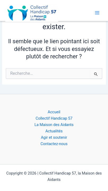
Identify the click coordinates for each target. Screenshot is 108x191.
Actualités (54, 131)
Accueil (54, 112)
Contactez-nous (54, 143)
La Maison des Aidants (54, 124)
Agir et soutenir (54, 137)
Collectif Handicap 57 (53, 118)
